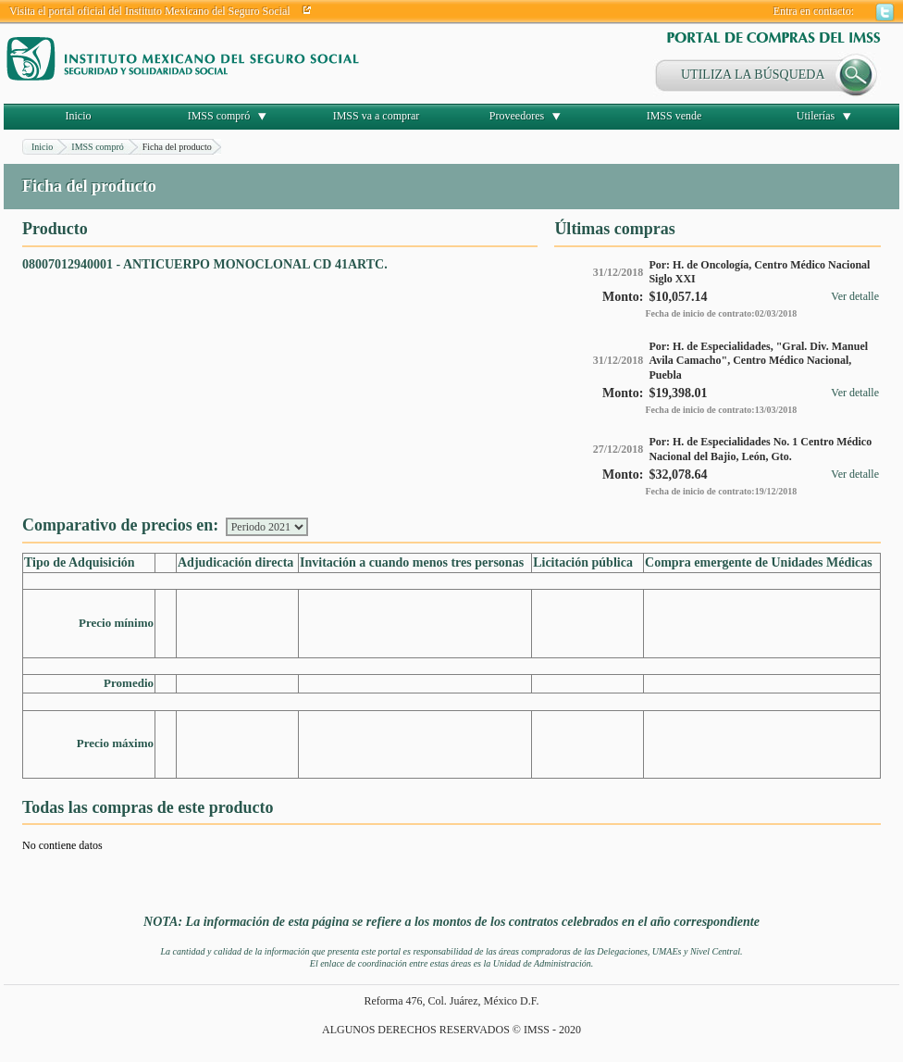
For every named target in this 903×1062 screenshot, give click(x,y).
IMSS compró (219, 115)
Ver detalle (855, 296)
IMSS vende (674, 115)
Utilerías (816, 115)
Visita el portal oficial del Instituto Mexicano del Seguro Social (150, 11)
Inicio (79, 115)
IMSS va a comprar (376, 115)
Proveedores (516, 115)
